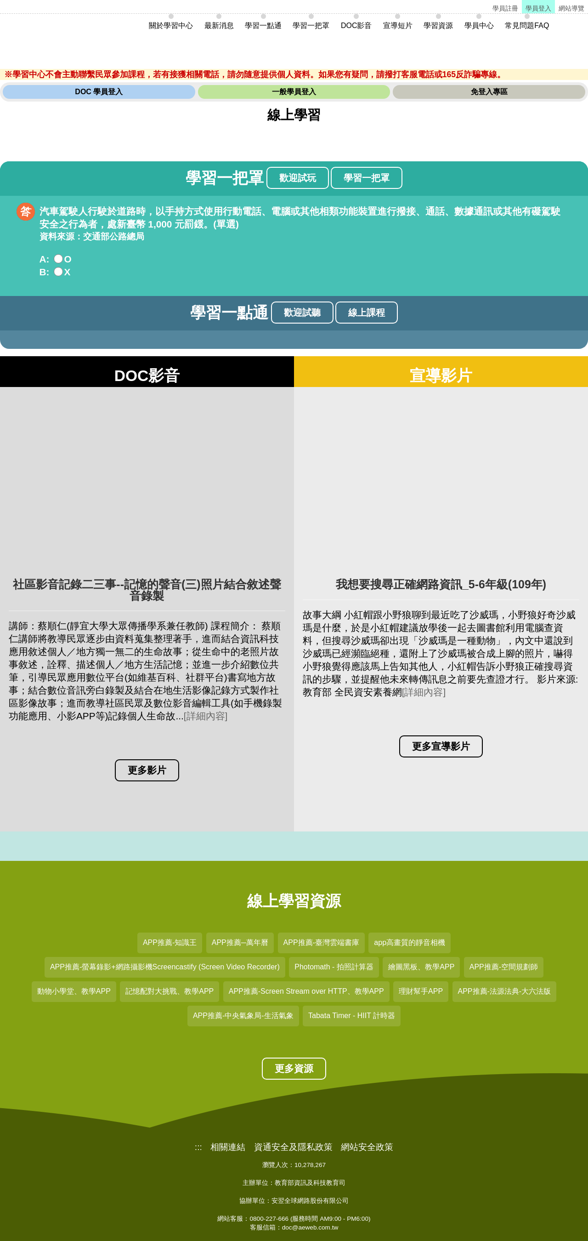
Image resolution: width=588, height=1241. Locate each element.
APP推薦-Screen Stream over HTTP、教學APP (306, 991)
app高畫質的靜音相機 (409, 942)
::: (198, 1147)
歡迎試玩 (297, 178)
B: (45, 272)
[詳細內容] (206, 716)
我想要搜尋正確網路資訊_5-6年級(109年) (441, 584)
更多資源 (294, 1068)
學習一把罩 (367, 178)
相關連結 (227, 1147)
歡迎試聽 (302, 312)
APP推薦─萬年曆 (240, 942)
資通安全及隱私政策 (293, 1147)
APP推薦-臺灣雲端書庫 (321, 942)
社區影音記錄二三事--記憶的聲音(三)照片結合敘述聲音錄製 (147, 590)
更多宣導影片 (441, 746)
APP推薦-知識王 (170, 942)
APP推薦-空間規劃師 (503, 967)
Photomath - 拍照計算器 (333, 967)
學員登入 (538, 8)
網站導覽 (571, 8)
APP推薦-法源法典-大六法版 (504, 991)
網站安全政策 (367, 1147)
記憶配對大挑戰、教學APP (169, 991)
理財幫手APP (421, 991)
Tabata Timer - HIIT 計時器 (351, 1015)
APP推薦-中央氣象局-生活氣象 (243, 1015)
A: (45, 259)
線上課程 (366, 312)
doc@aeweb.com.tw (310, 1227)
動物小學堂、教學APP (74, 991)
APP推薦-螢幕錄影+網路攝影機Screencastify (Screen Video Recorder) (165, 967)
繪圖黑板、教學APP (421, 967)
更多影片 (147, 770)
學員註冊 (505, 8)
